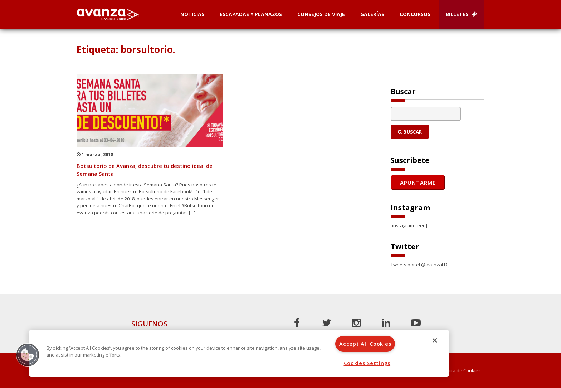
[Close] (435, 340)
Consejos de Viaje (321, 14)
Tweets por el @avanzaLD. (419, 264)
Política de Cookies (460, 371)
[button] (27, 354)
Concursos (415, 14)
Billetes (461, 14)
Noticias (192, 14)
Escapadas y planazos (251, 14)
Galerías (372, 14)
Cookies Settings (367, 363)
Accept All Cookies (365, 343)
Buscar (410, 131)
